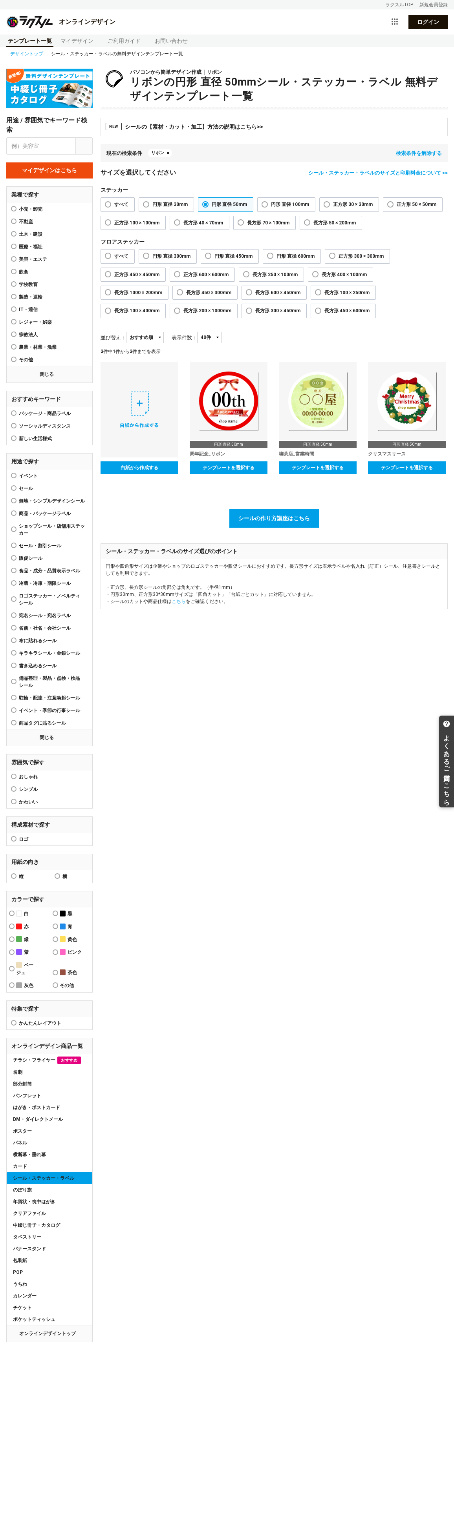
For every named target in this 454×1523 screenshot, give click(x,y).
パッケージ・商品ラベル (45, 413)
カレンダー (25, 1296)
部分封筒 (22, 1084)
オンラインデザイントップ (47, 1333)
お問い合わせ (171, 41)
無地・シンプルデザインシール (52, 501)
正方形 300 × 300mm (361, 256)
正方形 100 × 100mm (136, 223)
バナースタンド (29, 1249)
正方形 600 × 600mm (206, 274)
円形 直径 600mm (295, 256)
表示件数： (184, 338)
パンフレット (27, 1096)
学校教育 (28, 284)
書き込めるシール (38, 666)
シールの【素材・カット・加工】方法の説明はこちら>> (184, 126)
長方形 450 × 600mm (347, 310)
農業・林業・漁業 (38, 347)
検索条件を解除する (419, 153)
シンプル (28, 789)
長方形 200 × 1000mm (207, 310)
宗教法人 (28, 334)
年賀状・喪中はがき (34, 1201)
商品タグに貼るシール (42, 723)
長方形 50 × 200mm (334, 223)
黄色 (68, 939)
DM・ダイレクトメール (38, 1119)
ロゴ (23, 839)
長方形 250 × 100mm (275, 274)
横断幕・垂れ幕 (29, 1154)
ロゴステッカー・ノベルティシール (49, 599)
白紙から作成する (139, 467)
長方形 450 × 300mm (208, 292)
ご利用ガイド (124, 41)
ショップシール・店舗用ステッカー (52, 529)
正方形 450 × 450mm (136, 274)
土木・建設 (30, 234)
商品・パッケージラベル (45, 513)
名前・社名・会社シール (45, 628)
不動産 (26, 221)
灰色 (24, 985)
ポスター (22, 1131)
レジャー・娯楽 (35, 322)
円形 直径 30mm (170, 204)
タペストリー (27, 1237)
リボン (157, 152)
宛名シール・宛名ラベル (45, 615)
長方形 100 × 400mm (136, 310)
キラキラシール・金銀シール (49, 653)
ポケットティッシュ (34, 1319)
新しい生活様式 (35, 438)
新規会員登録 (433, 4)
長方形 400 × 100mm (344, 274)
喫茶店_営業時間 (296, 454)
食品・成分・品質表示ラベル (49, 571)
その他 (26, 360)
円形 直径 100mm (290, 204)
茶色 (68, 972)
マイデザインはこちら (49, 170)
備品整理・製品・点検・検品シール (49, 682)
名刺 (17, 1072)
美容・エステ (33, 259)
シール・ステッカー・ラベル (43, 1178)
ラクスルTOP (399, 4)
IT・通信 (28, 309)
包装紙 (20, 1260)
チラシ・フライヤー (47, 1060)
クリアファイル (29, 1213)
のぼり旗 (22, 1190)
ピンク (71, 952)
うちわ (20, 1284)
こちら (179, 601)
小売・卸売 (30, 209)
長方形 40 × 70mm (203, 223)
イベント (28, 476)
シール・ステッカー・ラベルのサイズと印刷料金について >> (378, 173)
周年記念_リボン (207, 454)
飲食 (23, 272)
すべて (121, 204)
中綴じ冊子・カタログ (36, 1225)
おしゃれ (28, 777)
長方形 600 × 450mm (277, 292)
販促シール (30, 558)
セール (26, 488)
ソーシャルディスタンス (45, 426)
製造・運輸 (30, 297)
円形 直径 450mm (233, 256)
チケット (22, 1307)
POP (18, 1272)
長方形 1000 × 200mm (138, 292)
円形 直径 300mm (171, 256)
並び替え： (113, 338)
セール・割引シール (40, 545)
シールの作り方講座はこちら (274, 518)
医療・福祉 (30, 247)
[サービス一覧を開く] (395, 22)
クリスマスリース (387, 454)
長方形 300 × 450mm (277, 310)
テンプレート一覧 (30, 41)
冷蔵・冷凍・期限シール (45, 583)
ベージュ (24, 968)
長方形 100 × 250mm (347, 292)
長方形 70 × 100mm (268, 223)
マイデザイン (76, 41)
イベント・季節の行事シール (49, 710)
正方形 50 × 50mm (416, 204)
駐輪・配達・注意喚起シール (49, 698)
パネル (20, 1143)
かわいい (28, 802)
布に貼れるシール (38, 640)
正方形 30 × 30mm (353, 204)
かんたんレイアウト (40, 1023)
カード (20, 1166)
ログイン (428, 22)
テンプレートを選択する (228, 467)
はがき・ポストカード (36, 1107)
